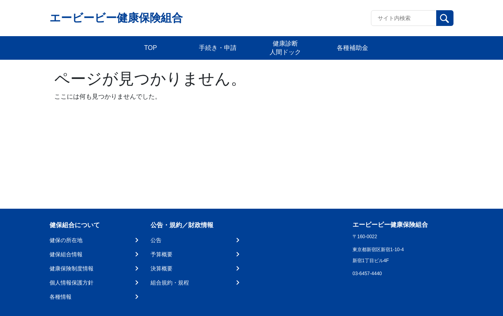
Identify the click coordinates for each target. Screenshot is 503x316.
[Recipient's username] (404, 18)
